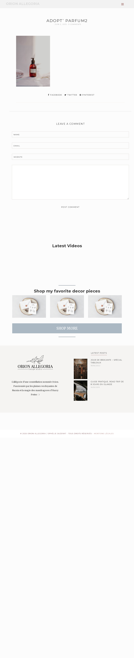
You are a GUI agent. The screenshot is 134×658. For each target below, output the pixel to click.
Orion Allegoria (23, 4)
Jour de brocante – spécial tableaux (106, 361)
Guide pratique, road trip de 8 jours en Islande (107, 383)
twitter (70, 95)
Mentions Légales (104, 433)
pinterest (87, 95)
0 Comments (74, 24)
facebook (55, 95)
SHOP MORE (67, 328)
